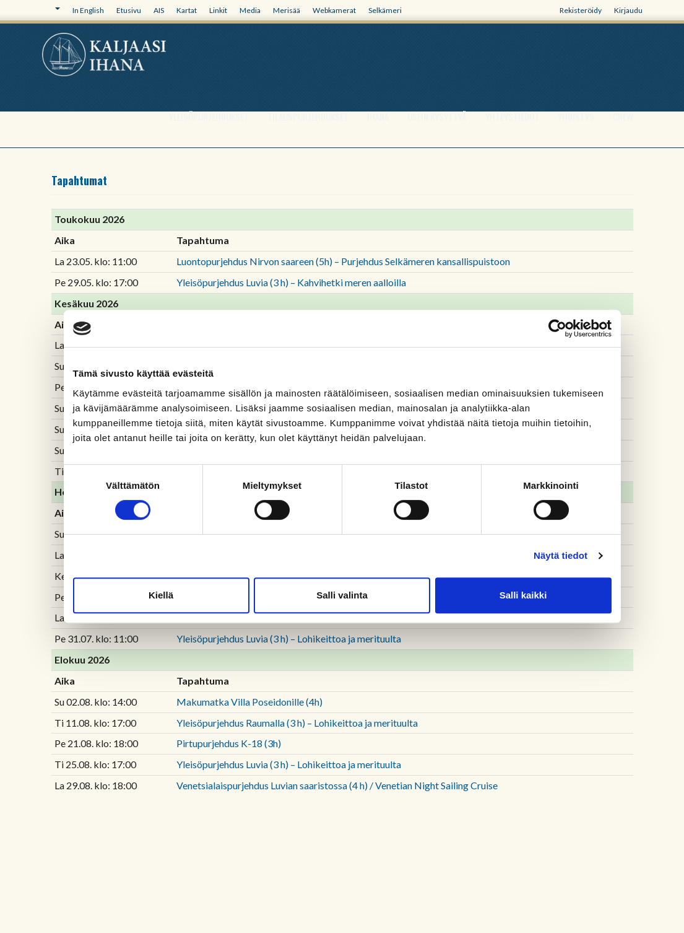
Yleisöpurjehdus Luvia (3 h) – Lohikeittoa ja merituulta (288, 638)
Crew (623, 116)
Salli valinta (342, 595)
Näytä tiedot (560, 555)
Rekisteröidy (581, 10)
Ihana (378, 116)
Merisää (286, 10)
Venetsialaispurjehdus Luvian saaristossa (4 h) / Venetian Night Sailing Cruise (337, 785)
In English (88, 10)
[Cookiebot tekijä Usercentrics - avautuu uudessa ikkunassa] (557, 328)
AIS (159, 10)
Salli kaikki (523, 595)
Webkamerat (334, 10)
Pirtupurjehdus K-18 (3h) (228, 743)
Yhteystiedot (512, 116)
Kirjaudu (628, 10)
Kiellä (161, 595)
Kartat (186, 10)
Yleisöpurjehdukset (209, 116)
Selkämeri (385, 10)
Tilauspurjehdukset (307, 116)
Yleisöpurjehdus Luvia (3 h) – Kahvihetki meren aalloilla (291, 282)
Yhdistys (576, 116)
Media (250, 10)
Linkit (218, 10)
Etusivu (128, 10)
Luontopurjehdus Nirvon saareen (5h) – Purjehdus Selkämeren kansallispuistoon (343, 261)
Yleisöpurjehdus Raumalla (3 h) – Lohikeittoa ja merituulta (297, 723)
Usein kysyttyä (437, 116)
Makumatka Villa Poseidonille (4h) (249, 701)
